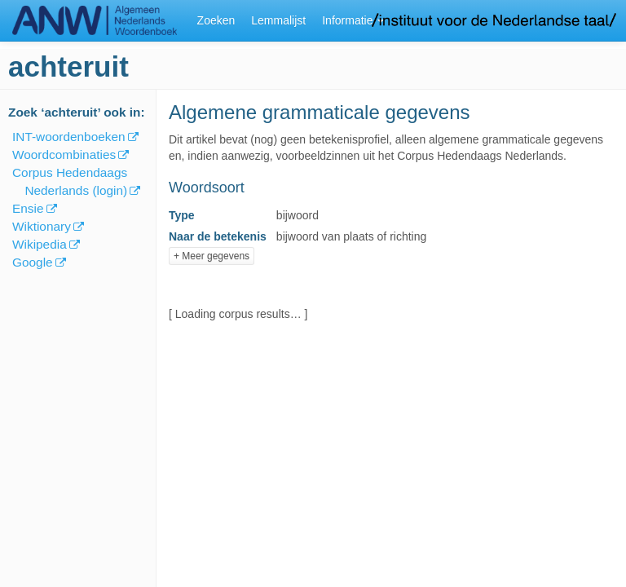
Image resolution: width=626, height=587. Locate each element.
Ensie (28, 208)
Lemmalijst (278, 20)
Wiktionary (41, 226)
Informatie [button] (353, 20)
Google (32, 262)
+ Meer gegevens (211, 256)
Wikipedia (39, 244)
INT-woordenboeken (69, 136)
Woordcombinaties (64, 154)
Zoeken (216, 20)
